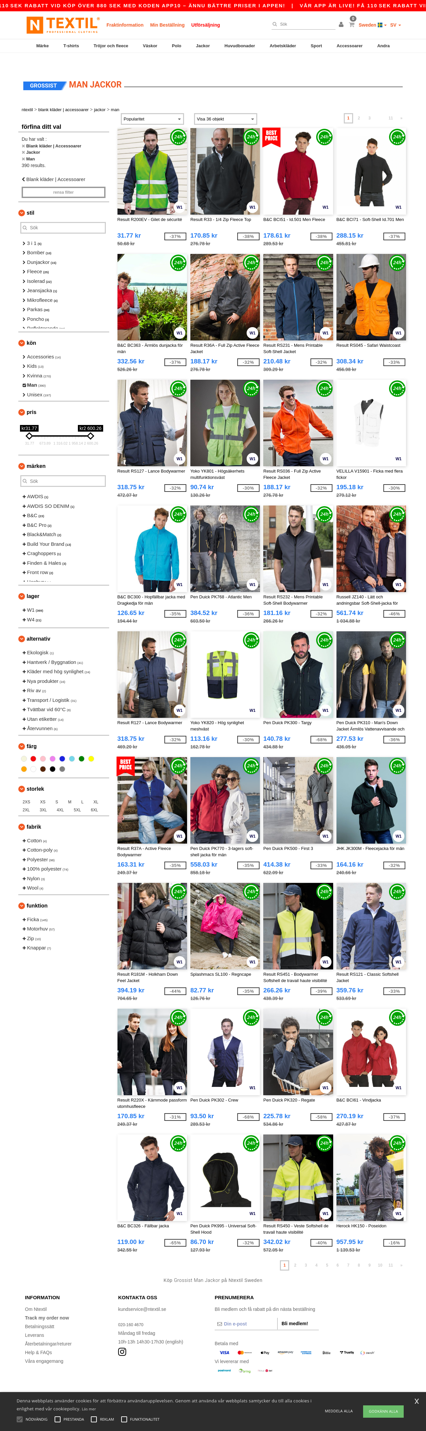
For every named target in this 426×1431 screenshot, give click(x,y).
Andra (383, 45)
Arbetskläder (283, 45)
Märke (42, 45)
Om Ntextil (36, 1295)
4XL (60, 796)
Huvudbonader (240, 45)
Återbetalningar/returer (48, 1329)
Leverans (34, 1321)
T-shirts (71, 45)
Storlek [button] (35, 775)
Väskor (150, 45)
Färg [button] (32, 732)
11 (390, 104)
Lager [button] (33, 582)
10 (380, 1251)
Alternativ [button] (38, 625)
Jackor (203, 45)
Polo (176, 45)
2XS (26, 788)
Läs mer (89, 1408)
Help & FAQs (38, 1338)
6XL (94, 796)
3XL (43, 796)
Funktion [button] (37, 892)
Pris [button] (31, 398)
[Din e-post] (246, 1310)
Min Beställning (167, 25)
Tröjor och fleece (111, 45)
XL (96, 788)
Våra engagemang (44, 1347)
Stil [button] (30, 199)
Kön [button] (31, 329)
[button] (342, 25)
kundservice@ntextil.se (142, 1295)
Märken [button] (36, 452)
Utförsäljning (205, 25)
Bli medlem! (295, 1309)
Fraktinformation (124, 25)
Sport (316, 45)
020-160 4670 (132, 1310)
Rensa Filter (63, 178)
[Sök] (302, 24)
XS (43, 788)
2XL (26, 796)
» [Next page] (401, 104)
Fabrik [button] (34, 813)
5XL (77, 796)
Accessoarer (349, 45)
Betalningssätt (39, 1312)
